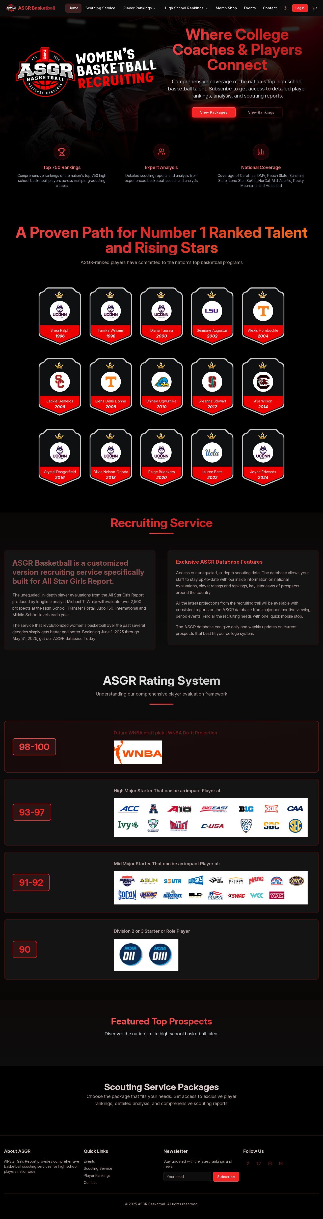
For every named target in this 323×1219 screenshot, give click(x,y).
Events (250, 8)
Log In (300, 8)
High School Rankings (186, 8)
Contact (270, 8)
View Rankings (261, 112)
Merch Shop (226, 8)
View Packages (213, 112)
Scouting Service (100, 8)
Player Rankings (139, 8)
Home (73, 8)
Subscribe (226, 1177)
